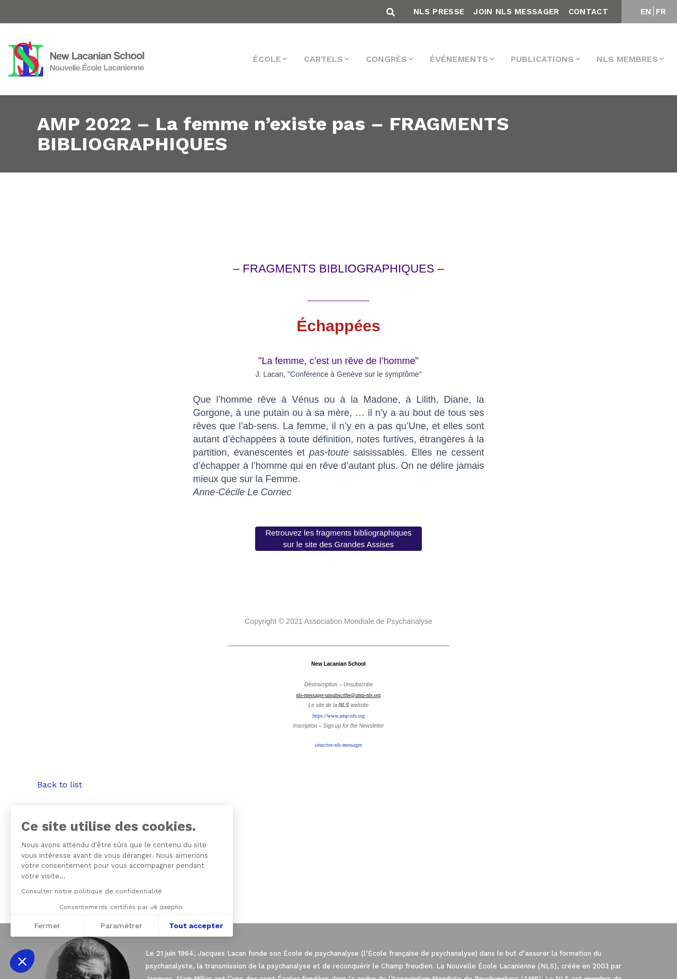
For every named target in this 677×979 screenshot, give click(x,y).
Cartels (323, 59)
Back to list (59, 784)
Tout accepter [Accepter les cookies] (195, 925)
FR (661, 11)
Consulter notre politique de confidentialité (90, 891)
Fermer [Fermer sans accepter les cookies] (46, 925)
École (267, 59)
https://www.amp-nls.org (338, 716)
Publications (542, 59)
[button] (22, 961)
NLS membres (627, 59)
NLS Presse (438, 11)
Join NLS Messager (516, 11)
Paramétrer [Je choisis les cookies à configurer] (120, 925)
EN (646, 11)
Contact (588, 11)
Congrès (386, 59)
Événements (459, 59)
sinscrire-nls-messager (338, 745)
